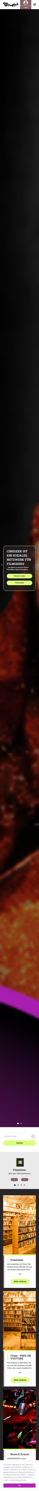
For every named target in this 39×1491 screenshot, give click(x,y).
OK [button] (19, 1485)
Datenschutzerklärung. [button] (18, 1480)
